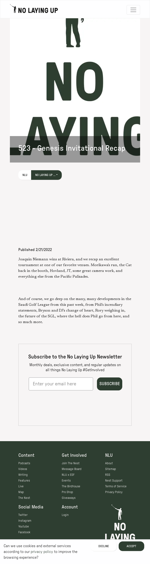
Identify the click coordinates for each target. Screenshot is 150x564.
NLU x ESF (68, 474)
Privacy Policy (114, 492)
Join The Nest (71, 463)
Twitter (22, 515)
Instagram (24, 520)
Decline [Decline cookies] (103, 546)
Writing (23, 474)
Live (21, 486)
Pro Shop (67, 492)
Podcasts (24, 463)
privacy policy (42, 552)
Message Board (72, 469)
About (109, 463)
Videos (22, 469)
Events (66, 480)
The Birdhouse (71, 486)
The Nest (24, 497)
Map (21, 492)
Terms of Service (116, 486)
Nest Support (114, 480)
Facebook (24, 532)
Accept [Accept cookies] (131, 546)
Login (65, 515)
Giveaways (68, 497)
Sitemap (110, 469)
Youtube (23, 526)
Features (24, 480)
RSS (107, 474)
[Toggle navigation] (133, 10)
